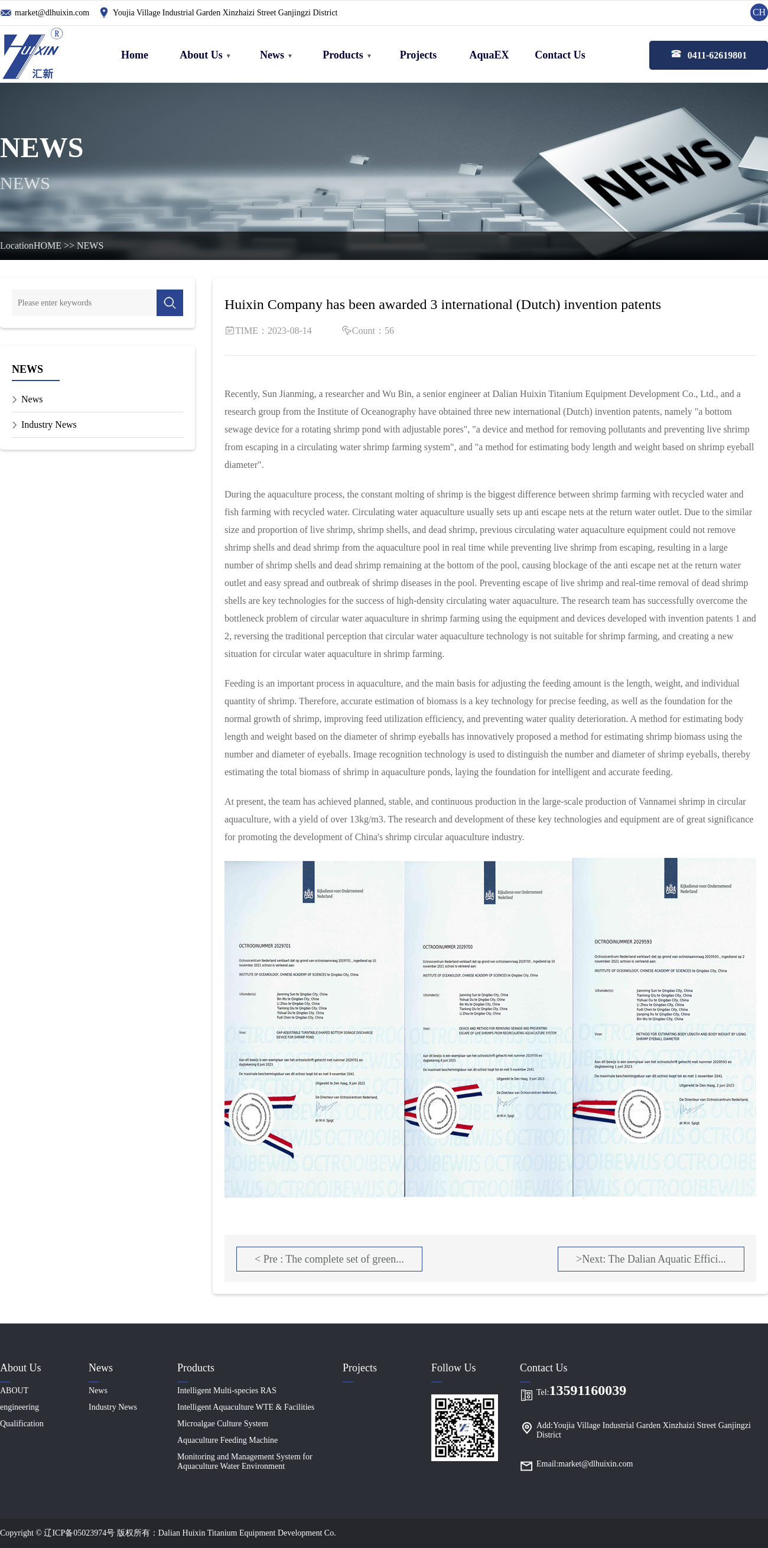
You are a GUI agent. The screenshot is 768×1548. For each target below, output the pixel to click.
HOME (47, 245)
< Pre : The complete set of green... (329, 1259)
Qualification (22, 1423)
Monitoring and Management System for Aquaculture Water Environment (245, 1461)
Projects (418, 55)
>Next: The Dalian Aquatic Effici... (651, 1259)
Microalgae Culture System (222, 1423)
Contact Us (560, 55)
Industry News (49, 424)
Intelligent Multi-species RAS (226, 1390)
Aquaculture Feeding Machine (227, 1440)
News (272, 55)
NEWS (90, 245)
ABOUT (14, 1390)
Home (134, 55)
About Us (201, 55)
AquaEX (489, 55)
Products (343, 55)
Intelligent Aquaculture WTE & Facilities (245, 1407)
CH (759, 12)
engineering (19, 1407)
